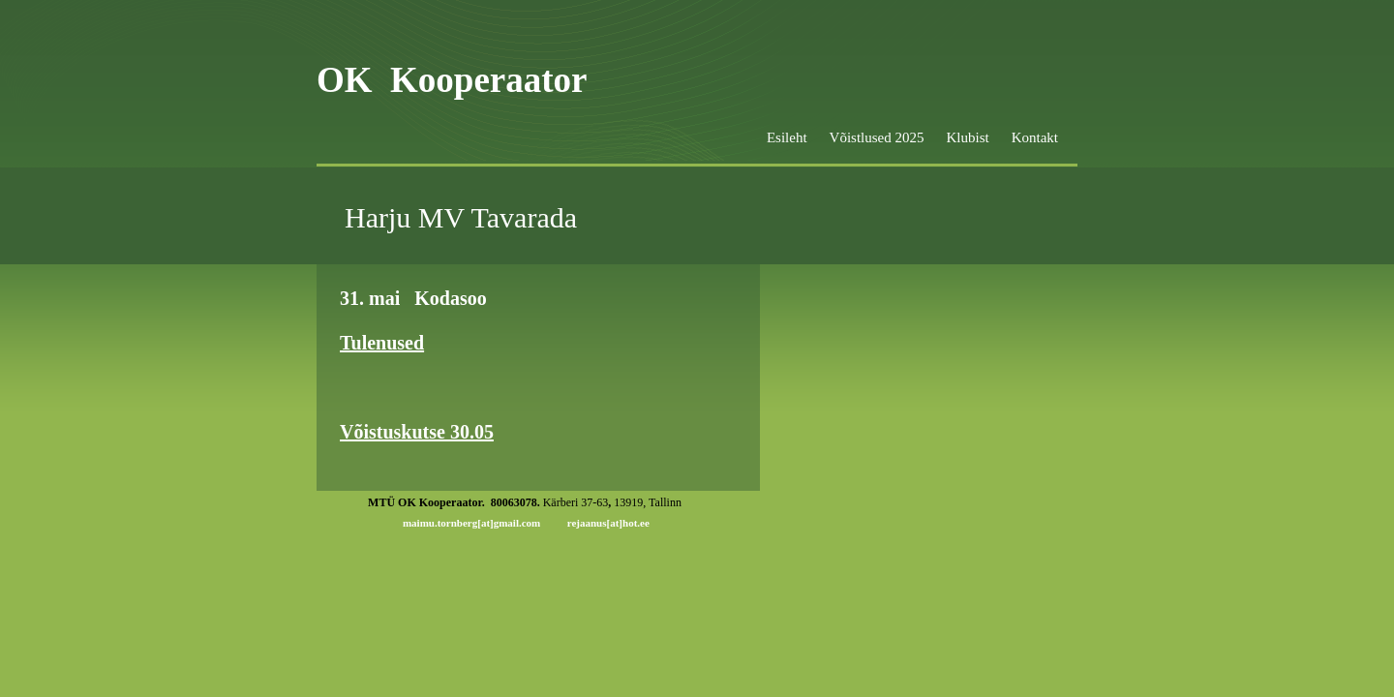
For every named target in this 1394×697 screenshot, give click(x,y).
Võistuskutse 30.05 (417, 431)
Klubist (967, 137)
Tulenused (382, 342)
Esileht (787, 137)
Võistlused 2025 (877, 137)
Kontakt (1035, 137)
